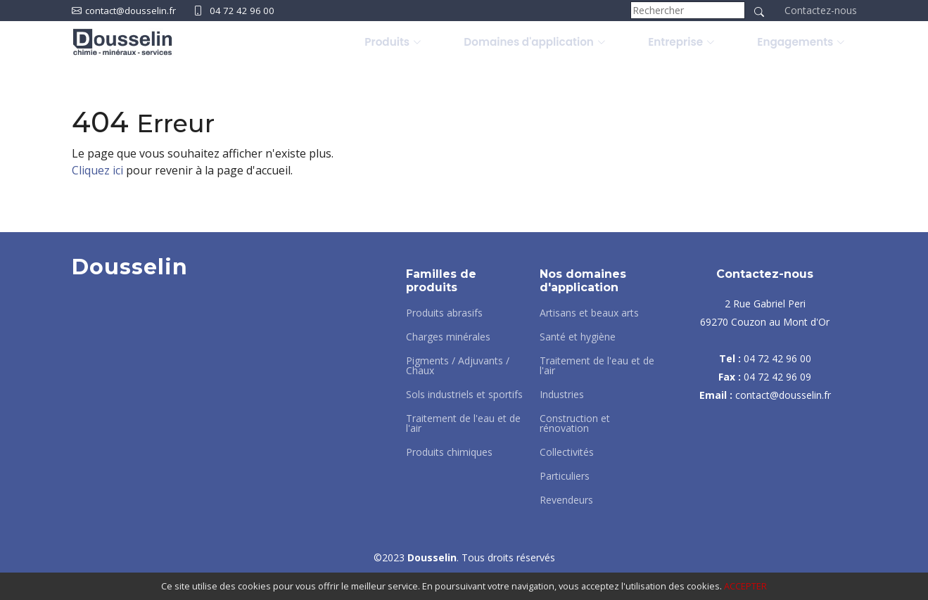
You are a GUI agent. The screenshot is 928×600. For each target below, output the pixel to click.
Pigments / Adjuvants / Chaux (457, 366)
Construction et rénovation (575, 423)
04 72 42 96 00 (248, 10)
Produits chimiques (449, 452)
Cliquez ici (97, 170)
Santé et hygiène (578, 337)
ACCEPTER (745, 586)
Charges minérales (448, 337)
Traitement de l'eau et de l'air (463, 423)
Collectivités (567, 452)
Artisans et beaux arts (589, 313)
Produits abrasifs (444, 313)
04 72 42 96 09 (777, 376)
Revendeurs (566, 500)
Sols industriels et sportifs (464, 395)
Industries (562, 395)
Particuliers (565, 476)
